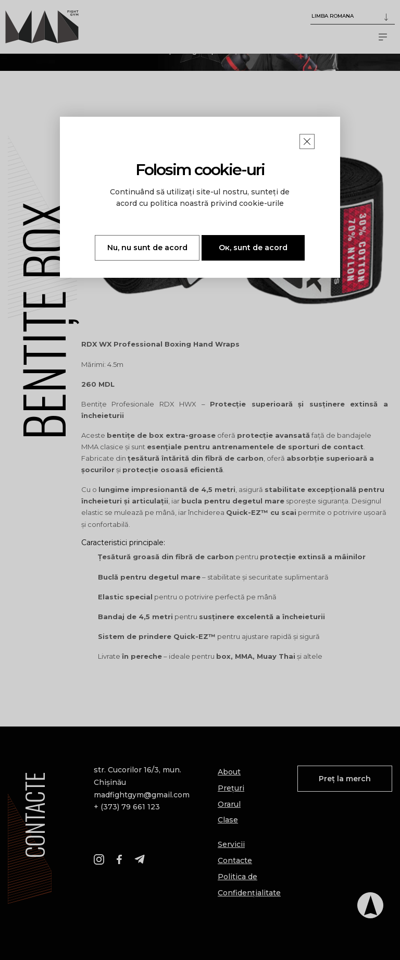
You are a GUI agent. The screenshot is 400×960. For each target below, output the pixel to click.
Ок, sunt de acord (253, 247)
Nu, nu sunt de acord (147, 247)
